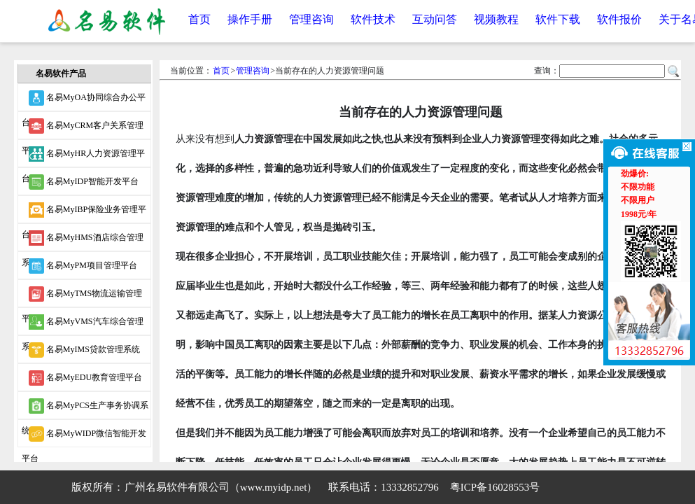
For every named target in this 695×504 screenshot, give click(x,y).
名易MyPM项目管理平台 (83, 266)
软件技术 (373, 19)
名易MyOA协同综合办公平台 (84, 100)
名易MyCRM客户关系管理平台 (82, 128)
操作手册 (249, 19)
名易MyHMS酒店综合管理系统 (82, 240)
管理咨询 (311, 19)
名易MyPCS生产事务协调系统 (85, 408)
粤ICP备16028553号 (495, 487)
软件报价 (619, 19)
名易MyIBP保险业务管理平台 (84, 212)
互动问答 (434, 19)
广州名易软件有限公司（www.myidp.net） (221, 487)
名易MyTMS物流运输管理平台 (82, 296)
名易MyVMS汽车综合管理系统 (82, 324)
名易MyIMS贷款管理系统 (84, 350)
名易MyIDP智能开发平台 (84, 182)
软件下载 (557, 19)
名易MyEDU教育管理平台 (85, 378)
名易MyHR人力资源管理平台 (83, 156)
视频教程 (496, 19)
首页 (199, 19)
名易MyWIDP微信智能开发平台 (84, 436)
